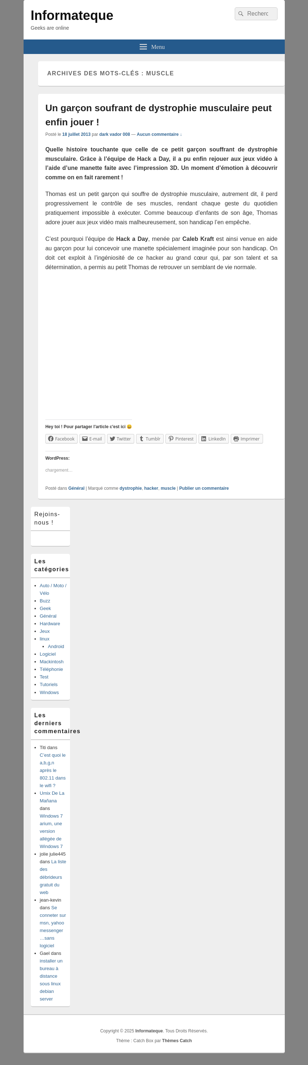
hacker (151, 488)
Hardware (50, 623)
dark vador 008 (114, 134)
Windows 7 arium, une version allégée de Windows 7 (51, 831)
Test (44, 677)
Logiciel (48, 654)
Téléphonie (51, 669)
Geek (45, 608)
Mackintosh (52, 661)
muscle (168, 488)
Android (56, 646)
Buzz (45, 601)
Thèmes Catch (177, 1040)
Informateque (72, 15)
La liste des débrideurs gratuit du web (53, 877)
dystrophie (131, 488)
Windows (49, 692)
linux (45, 639)
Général (76, 488)
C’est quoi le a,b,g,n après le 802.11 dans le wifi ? (53, 770)
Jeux (45, 631)
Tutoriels (49, 684)
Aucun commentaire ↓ (159, 134)
